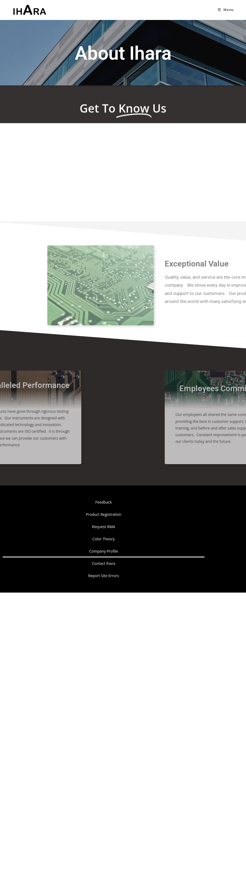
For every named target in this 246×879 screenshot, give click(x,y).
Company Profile (103, 551)
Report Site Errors (103, 575)
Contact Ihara (103, 563)
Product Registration (103, 514)
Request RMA (103, 526)
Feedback (103, 502)
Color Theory (103, 538)
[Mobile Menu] (226, 10)
